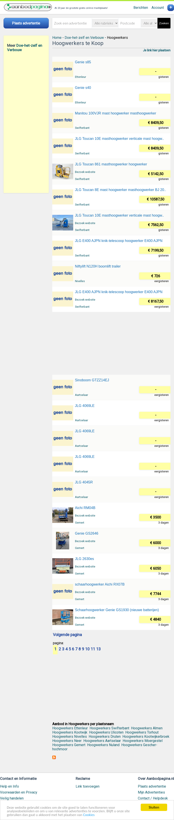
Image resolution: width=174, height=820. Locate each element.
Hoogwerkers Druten (105, 736)
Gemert (79, 522)
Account (158, 8)
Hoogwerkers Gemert (68, 745)
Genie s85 (83, 62)
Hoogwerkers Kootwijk (69, 732)
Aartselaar (81, 395)
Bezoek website (85, 172)
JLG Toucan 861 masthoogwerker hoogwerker (111, 164)
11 (93, 649)
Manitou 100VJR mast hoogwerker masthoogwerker (115, 113)
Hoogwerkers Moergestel (143, 741)
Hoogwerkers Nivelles (69, 736)
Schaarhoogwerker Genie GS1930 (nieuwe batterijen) (117, 610)
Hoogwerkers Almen (147, 728)
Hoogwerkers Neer (67, 741)
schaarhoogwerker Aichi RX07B (100, 584)
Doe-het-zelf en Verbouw (84, 38)
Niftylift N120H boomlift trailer (98, 266)
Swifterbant (82, 127)
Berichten (140, 8)
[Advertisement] (26, 122)
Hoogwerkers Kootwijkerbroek (145, 736)
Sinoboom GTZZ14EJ (92, 380)
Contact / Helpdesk (153, 798)
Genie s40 (83, 88)
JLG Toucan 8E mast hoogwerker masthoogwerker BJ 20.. (120, 190)
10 (87, 649)
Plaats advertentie (152, 786)
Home (57, 38)
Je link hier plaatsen (156, 50)
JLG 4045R (84, 482)
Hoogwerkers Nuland (103, 745)
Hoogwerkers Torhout (142, 732)
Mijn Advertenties (151, 792)
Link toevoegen (87, 786)
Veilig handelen (12, 798)
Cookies (91, 815)
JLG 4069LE (85, 406)
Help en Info (9, 786)
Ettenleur (80, 77)
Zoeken (164, 23)
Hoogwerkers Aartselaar (102, 741)
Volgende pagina (67, 635)
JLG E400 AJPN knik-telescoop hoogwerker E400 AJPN (119, 241)
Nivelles (80, 281)
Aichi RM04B (85, 508)
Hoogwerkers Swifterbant (109, 728)
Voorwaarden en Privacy (18, 792)
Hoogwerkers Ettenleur (70, 728)
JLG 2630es (84, 559)
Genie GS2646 (86, 533)
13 (98, 649)
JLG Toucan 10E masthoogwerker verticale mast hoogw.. (119, 138)
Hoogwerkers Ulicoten (106, 732)
